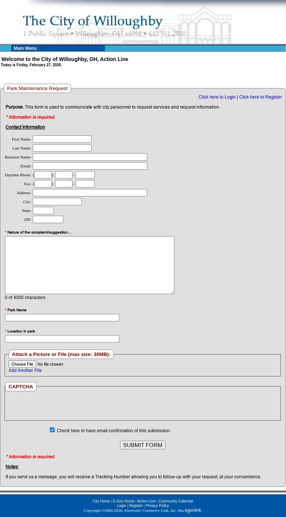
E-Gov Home (123, 501)
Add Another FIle (25, 370)
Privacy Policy (157, 506)
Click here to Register (260, 97)
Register (136, 506)
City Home (101, 501)
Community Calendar (175, 501)
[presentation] (142, 405)
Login (121, 506)
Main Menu (25, 48)
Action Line (146, 501)
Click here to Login (217, 97)
